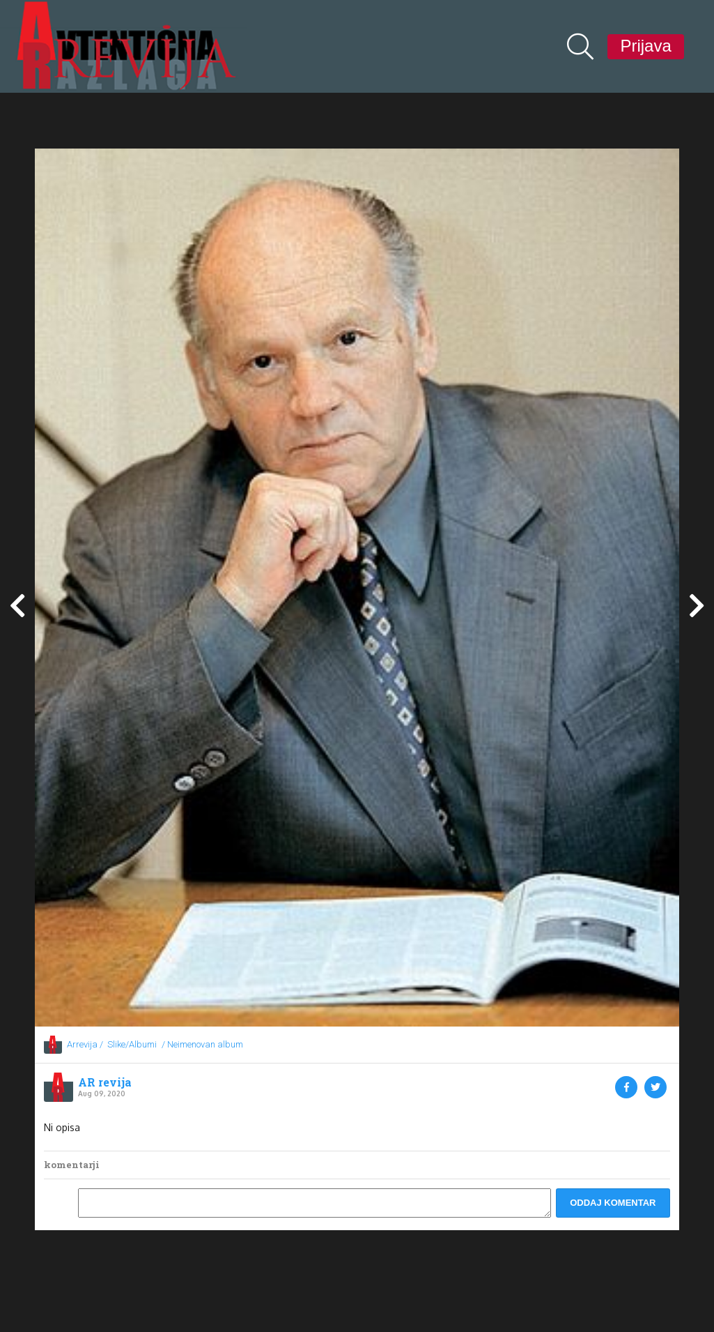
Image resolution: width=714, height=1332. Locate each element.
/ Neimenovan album (202, 1044)
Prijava (645, 45)
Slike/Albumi (132, 1044)
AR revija (105, 1082)
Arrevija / (85, 1044)
